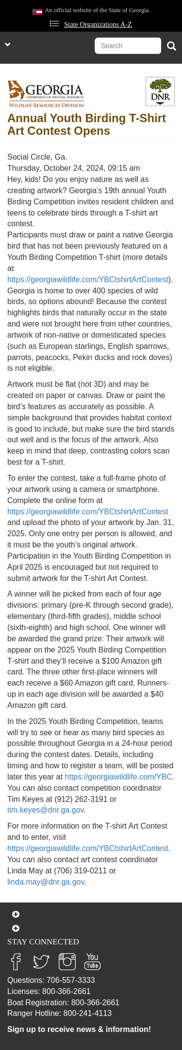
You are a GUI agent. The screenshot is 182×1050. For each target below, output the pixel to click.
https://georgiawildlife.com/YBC (118, 777)
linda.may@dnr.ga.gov (45, 882)
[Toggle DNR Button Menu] (160, 91)
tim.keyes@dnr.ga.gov (45, 810)
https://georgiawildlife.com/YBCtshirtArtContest (87, 279)
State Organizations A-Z (98, 24)
